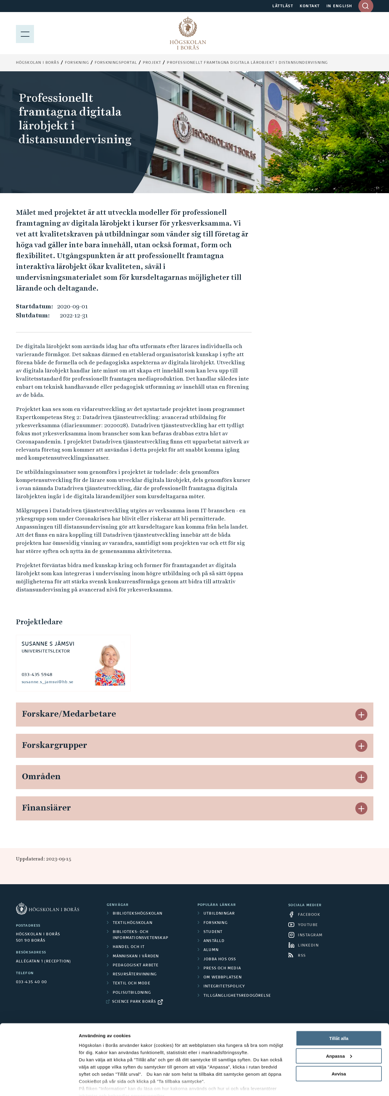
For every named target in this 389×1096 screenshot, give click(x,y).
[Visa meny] (25, 33)
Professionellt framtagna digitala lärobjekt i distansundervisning (247, 63)
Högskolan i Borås (37, 63)
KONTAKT (310, 6)
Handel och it (129, 947)
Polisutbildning (132, 993)
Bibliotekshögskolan (138, 914)
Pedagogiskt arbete (136, 965)
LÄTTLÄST (282, 6)
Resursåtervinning (135, 974)
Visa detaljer (92, 1084)
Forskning (77, 63)
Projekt (152, 63)
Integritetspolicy (224, 986)
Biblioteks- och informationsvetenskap (140, 935)
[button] (361, 715)
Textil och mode (131, 983)
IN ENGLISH (339, 6)
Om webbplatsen (223, 977)
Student (213, 932)
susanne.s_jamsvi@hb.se (48, 682)
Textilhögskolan (132, 923)
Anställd (214, 941)
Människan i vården (136, 956)
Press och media (222, 968)
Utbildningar (219, 914)
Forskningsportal (116, 63)
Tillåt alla (338, 1010)
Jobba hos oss (220, 959)
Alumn (211, 950)
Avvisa (339, 1046)
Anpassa (339, 1028)
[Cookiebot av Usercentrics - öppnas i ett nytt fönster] (39, 1084)
